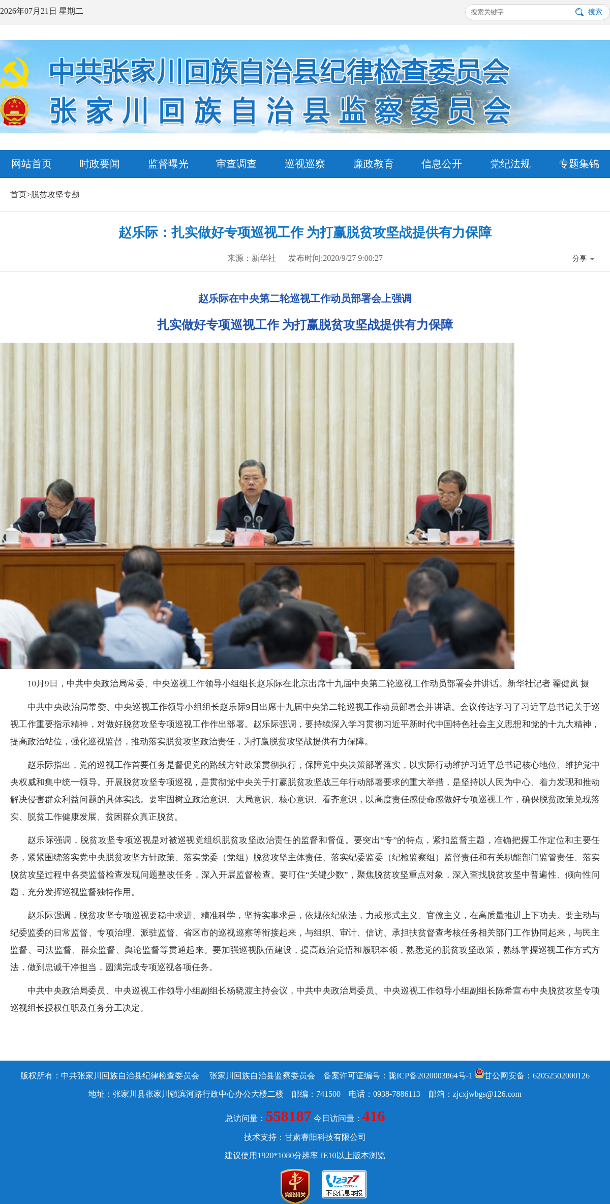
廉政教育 (373, 163)
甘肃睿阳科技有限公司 (325, 1137)
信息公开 (441, 163)
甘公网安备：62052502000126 (532, 1075)
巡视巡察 (305, 163)
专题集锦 (579, 163)
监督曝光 (168, 163)
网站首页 (31, 163)
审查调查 (236, 163)
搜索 (595, 12)
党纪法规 (510, 163)
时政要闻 (99, 163)
